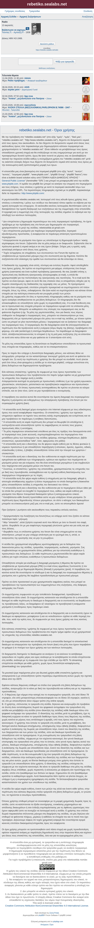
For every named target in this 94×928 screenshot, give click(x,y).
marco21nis (30, 105)
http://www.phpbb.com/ (32, 193)
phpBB (41, 915)
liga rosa (28, 96)
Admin (27, 78)
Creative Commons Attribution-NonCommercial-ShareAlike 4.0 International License (46, 905)
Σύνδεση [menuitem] (88, 11)
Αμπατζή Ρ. (19, 32)
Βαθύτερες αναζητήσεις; (47, 68)
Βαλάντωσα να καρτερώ (13, 30)
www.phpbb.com (10, 183)
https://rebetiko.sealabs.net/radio (47, 50)
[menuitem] (44, 924)
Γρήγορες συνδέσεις (15, 11)
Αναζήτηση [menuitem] (87, 16)
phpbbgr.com (58, 921)
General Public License (13, 180)
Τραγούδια (34, 11)
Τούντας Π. (7, 32)
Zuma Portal (54, 913)
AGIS (26, 87)
